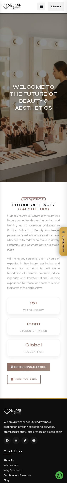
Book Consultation (28, 370)
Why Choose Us (13, 470)
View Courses (24, 384)
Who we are (11, 465)
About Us (9, 460)
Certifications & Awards (17, 475)
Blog (6, 480)
